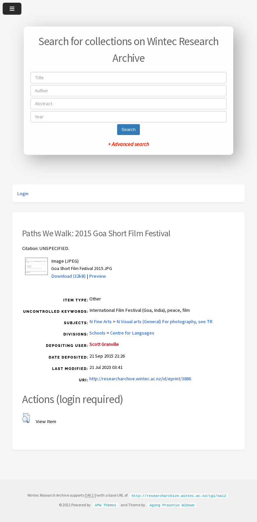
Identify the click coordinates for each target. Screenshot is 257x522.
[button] (26, 418)
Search (128, 129)
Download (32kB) (68, 276)
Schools (97, 333)
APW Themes (105, 504)
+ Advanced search (128, 144)
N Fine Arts (100, 321)
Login (22, 193)
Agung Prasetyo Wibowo (172, 504)
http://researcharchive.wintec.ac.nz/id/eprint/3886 (140, 379)
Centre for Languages (132, 333)
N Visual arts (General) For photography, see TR (164, 321)
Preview (97, 276)
